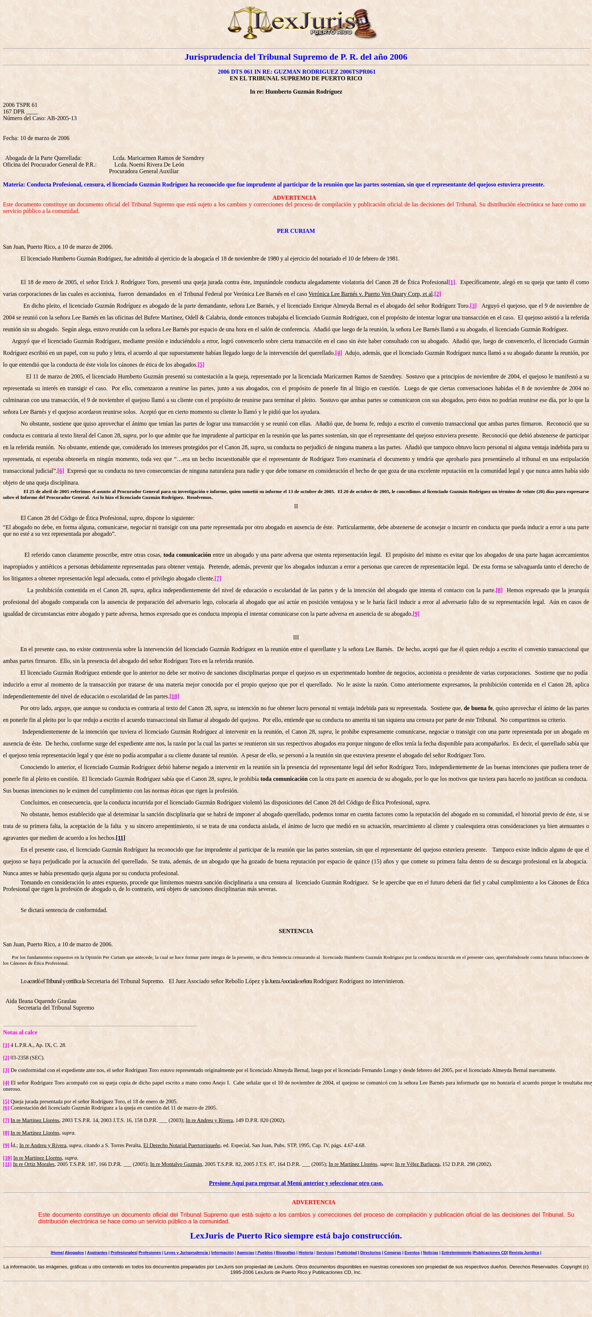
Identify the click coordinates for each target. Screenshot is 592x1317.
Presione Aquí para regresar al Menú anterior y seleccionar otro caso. (296, 1183)
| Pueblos (264, 1252)
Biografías (285, 1252)
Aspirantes (97, 1252)
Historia (306, 1252)
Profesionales (124, 1252)
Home (57, 1252)
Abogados (74, 1252)
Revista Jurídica (524, 1252)
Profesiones (149, 1252)
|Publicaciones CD (490, 1252)
